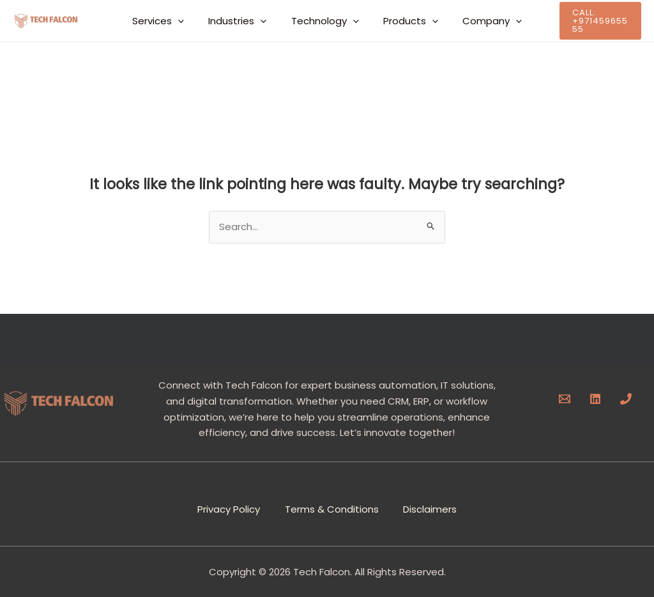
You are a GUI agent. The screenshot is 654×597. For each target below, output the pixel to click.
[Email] (564, 399)
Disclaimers (431, 508)
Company (482, 21)
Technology (325, 21)
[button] (189, 21)
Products (405, 21)
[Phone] (626, 399)
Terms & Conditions (332, 508)
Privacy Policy (228, 508)
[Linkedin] (595, 399)
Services (169, 21)
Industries (243, 21)
